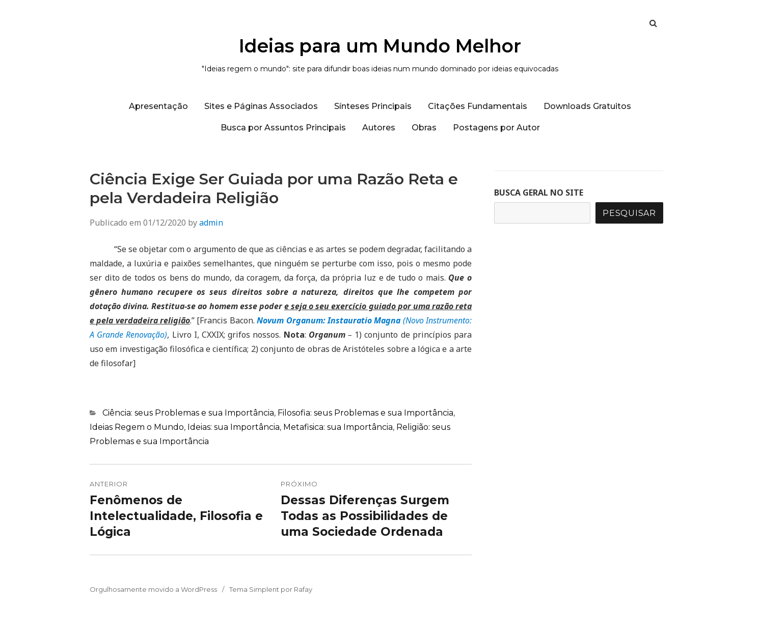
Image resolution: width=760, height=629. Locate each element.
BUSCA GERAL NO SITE (538, 192)
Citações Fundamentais (477, 106)
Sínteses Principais (373, 106)
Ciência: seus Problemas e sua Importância (188, 413)
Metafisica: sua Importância (338, 427)
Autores (378, 127)
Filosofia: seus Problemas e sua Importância (365, 413)
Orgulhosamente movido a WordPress (153, 589)
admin (211, 222)
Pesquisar (629, 213)
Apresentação (158, 106)
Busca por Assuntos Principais (283, 127)
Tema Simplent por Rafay (270, 589)
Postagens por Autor (496, 127)
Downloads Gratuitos (587, 106)
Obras (424, 127)
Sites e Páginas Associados (261, 106)
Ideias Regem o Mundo (137, 427)
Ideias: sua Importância (233, 427)
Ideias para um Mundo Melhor (380, 46)
